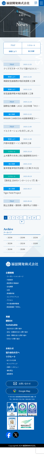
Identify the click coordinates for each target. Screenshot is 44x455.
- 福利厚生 (9, 378)
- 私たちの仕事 (11, 367)
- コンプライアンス (13, 302)
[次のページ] (24, 225)
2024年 (22, 241)
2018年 (22, 253)
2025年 (10, 241)
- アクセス (9, 305)
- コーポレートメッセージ (15, 280)
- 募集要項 (9, 382)
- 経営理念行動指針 (13, 287)
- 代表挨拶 (9, 284)
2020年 (35, 247)
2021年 (22, 247)
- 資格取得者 (10, 298)
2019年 (10, 253)
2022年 (10, 247)
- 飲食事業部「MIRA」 (14, 313)
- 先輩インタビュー (13, 374)
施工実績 (31, 51)
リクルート (31, 45)
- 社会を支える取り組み (14, 334)
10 (31, 220)
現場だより (13, 51)
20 (36, 220)
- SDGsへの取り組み (13, 345)
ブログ (12, 45)
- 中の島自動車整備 (13, 309)
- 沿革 (8, 295)
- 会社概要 (9, 291)
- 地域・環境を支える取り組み (17, 342)
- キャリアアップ (12, 371)
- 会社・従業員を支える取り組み (18, 338)
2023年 (35, 241)
